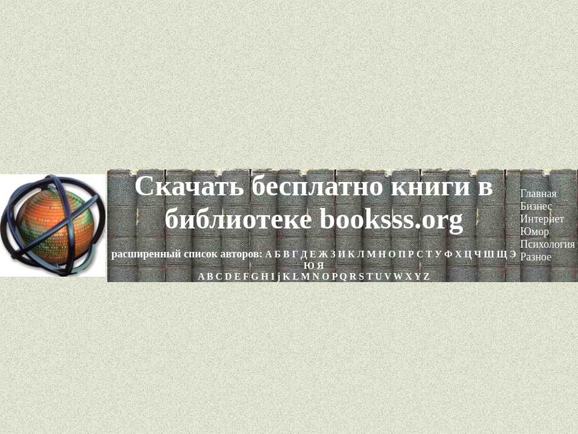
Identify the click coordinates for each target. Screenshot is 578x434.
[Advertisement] (289, 84)
